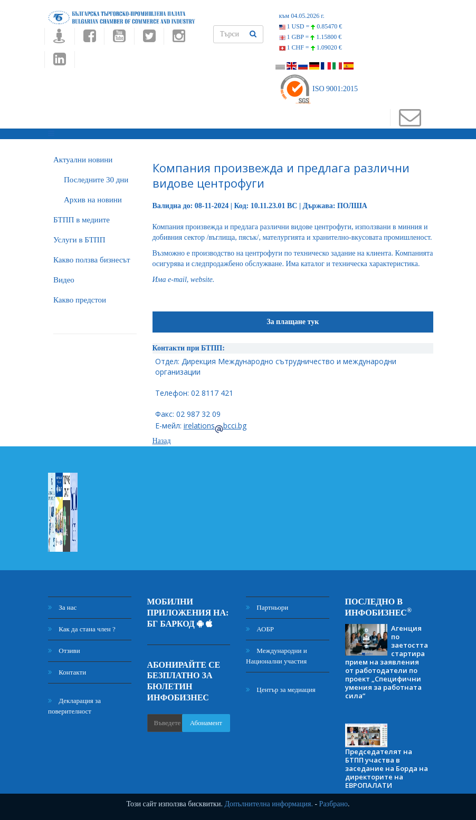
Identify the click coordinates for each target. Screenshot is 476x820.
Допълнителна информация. (268, 804)
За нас (62, 607)
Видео (63, 280)
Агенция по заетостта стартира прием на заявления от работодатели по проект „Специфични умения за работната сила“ (386, 661)
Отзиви (64, 651)
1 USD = (310, 26)
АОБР (260, 629)
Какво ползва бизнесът (91, 260)
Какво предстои (79, 300)
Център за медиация (281, 690)
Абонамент (206, 723)
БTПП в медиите (81, 220)
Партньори (267, 607)
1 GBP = (310, 37)
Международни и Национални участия (276, 656)
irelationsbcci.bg (215, 426)
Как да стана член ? (82, 629)
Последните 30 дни (96, 179)
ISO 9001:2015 (318, 89)
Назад (162, 441)
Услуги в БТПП (79, 240)
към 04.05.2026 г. (302, 15)
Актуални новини (82, 159)
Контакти (67, 672)
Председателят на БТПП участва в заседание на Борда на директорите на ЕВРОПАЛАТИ (386, 768)
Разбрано (333, 804)
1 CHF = (310, 47)
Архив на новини (93, 200)
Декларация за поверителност (74, 706)
